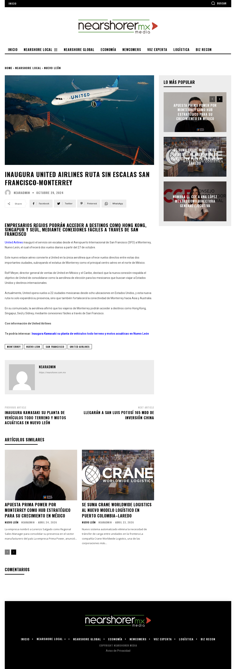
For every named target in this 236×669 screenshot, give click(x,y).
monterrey (14, 346)
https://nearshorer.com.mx (52, 372)
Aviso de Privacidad (118, 650)
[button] (218, 3)
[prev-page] (7, 552)
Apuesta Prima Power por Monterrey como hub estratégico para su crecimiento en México (38, 510)
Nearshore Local (28, 68)
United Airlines (80, 346)
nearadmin (22, 192)
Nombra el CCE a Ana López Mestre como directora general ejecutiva (195, 201)
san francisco (55, 346)
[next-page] (13, 552)
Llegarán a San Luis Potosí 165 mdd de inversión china (119, 415)
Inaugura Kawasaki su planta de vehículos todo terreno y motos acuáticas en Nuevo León (35, 417)
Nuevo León (52, 68)
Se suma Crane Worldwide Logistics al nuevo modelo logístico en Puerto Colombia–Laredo (117, 510)
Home (8, 68)
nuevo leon (33, 346)
